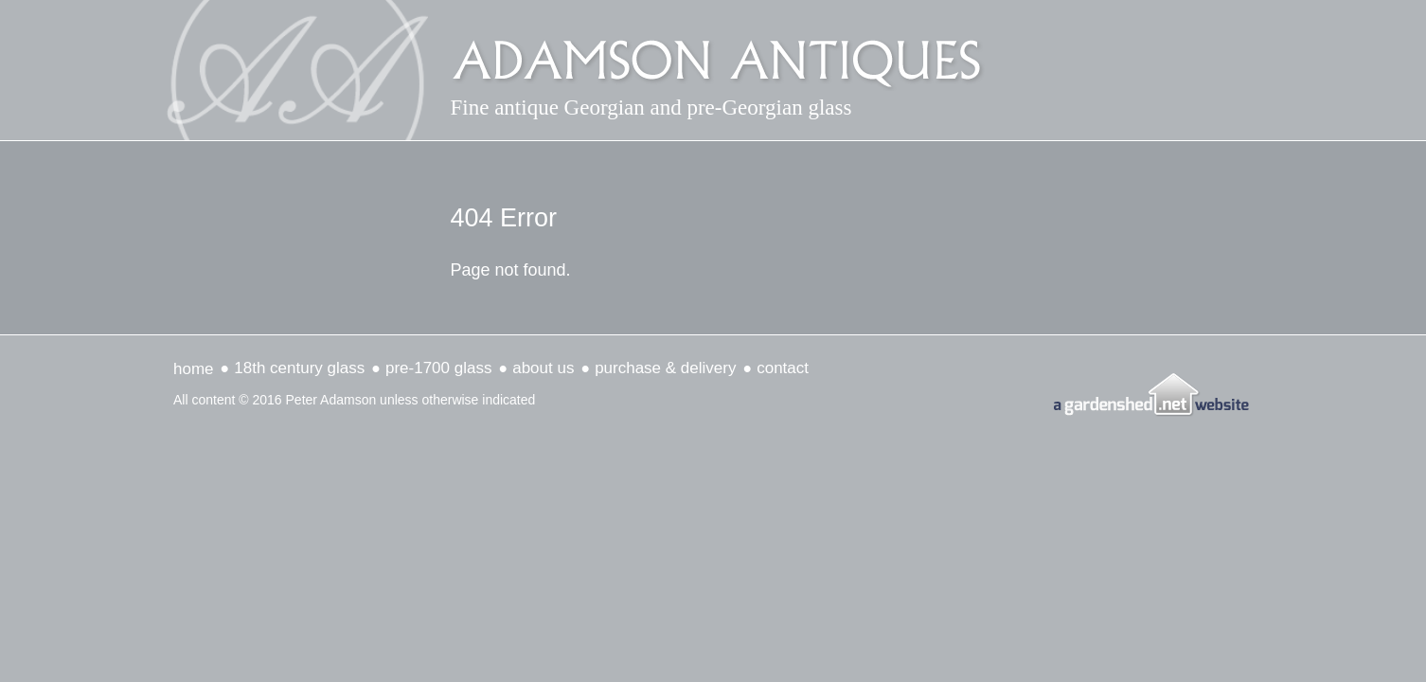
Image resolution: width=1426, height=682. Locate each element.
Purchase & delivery (665, 368)
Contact (783, 368)
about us (543, 368)
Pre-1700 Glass (438, 368)
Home (193, 369)
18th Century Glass (299, 368)
